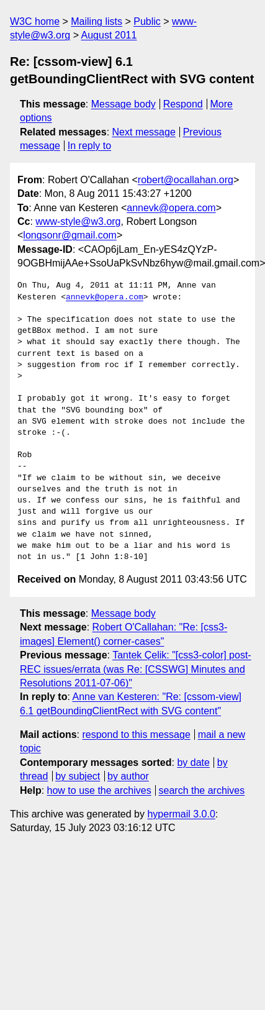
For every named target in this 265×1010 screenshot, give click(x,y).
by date (193, 762)
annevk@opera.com (171, 207)
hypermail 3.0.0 (181, 814)
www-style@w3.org (77, 221)
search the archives (202, 790)
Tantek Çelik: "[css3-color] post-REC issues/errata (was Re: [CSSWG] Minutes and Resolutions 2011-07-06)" (135, 669)
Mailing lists (96, 21)
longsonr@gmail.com (70, 235)
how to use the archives (99, 790)
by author (128, 776)
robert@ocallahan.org (185, 180)
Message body (123, 104)
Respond (183, 104)
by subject (77, 776)
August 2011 (109, 35)
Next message (144, 132)
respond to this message (136, 734)
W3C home (35, 21)
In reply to (89, 145)
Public (147, 21)
